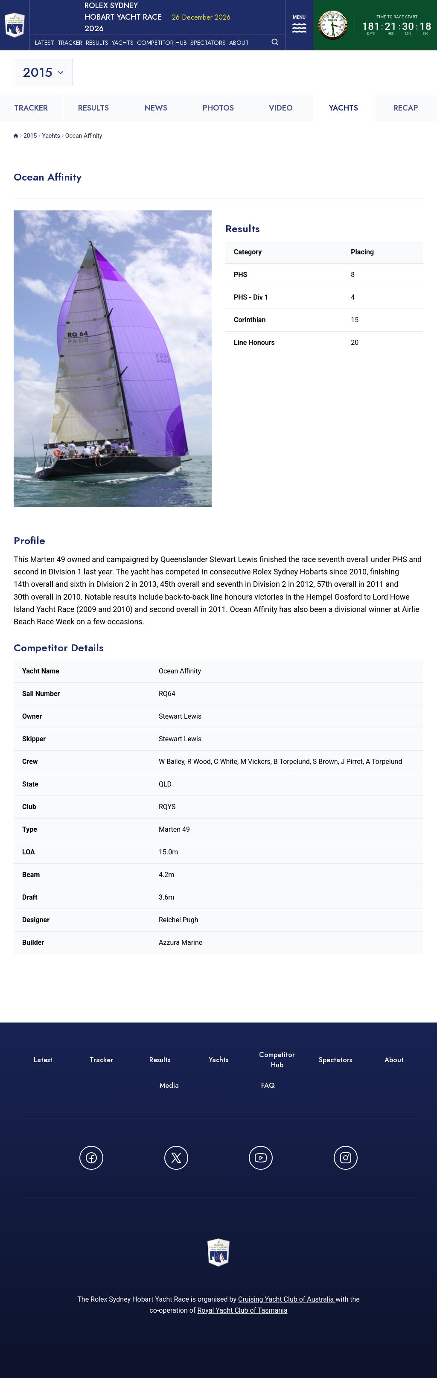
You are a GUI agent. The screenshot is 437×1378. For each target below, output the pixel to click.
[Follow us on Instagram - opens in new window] (346, 1148)
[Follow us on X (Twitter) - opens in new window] (176, 1148)
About (249, 30)
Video (281, 97)
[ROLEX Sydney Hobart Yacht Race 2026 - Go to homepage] (19, 20)
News (156, 97)
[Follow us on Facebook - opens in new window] (91, 1148)
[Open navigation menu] (296, 20)
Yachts (132, 30)
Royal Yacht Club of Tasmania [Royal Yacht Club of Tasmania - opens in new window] (242, 1304)
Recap (405, 97)
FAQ (268, 1075)
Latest (54, 30)
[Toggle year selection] (44, 62)
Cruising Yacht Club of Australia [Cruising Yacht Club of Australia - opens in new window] (286, 1293)
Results (107, 30)
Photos (218, 97)
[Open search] (268, 29)
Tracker (79, 30)
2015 (30, 125)
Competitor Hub (172, 30)
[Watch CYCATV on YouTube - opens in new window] (261, 1148)
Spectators (218, 30)
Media (169, 1075)
